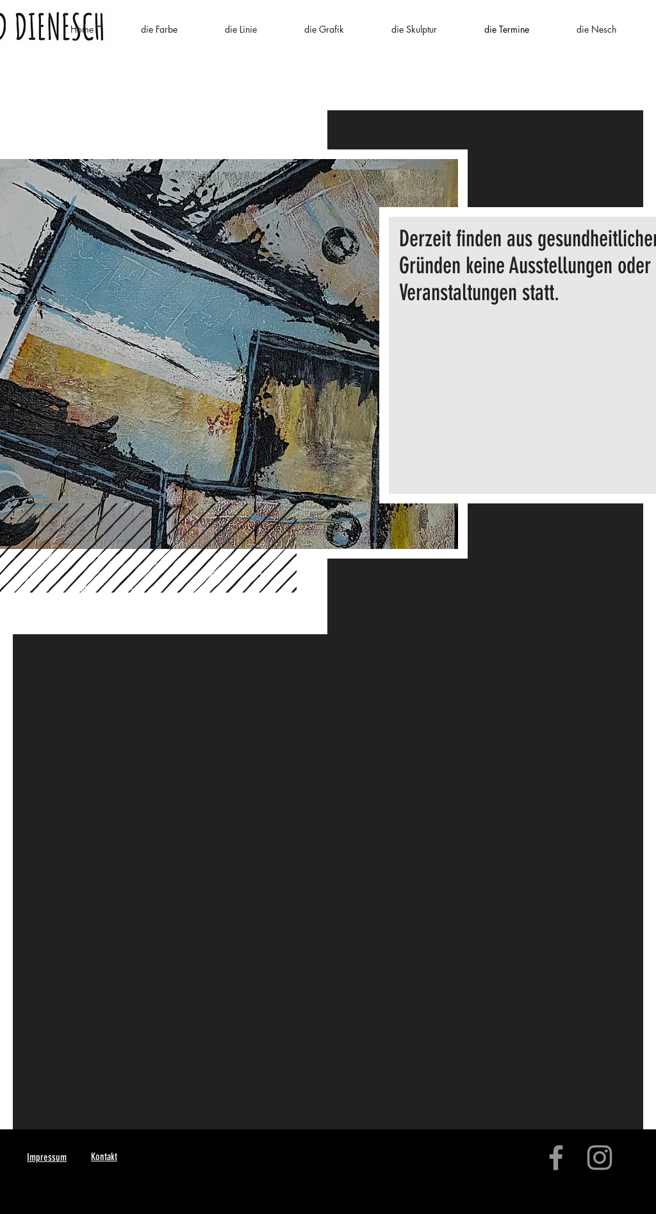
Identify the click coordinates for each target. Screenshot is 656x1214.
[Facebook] (556, 1157)
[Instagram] (599, 1157)
